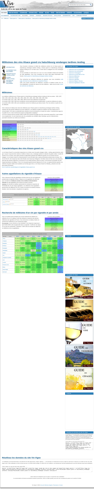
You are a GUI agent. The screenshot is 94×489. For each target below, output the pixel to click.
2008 (39, 134)
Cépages (32, 15)
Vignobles (38, 15)
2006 (48, 136)
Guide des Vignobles (74, 79)
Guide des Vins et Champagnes (76, 69)
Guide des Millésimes (74, 76)
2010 (50, 136)
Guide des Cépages (74, 77)
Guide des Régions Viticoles (76, 81)
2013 (55, 136)
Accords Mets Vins (15, 15)
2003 (41, 136)
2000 (27, 129)
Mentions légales (48, 485)
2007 (34, 131)
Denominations (67, 15)
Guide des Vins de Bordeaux (76, 71)
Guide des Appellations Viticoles (77, 82)
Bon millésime (38, 238)
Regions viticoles (47, 15)
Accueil (42, 485)
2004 (43, 136)
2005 (46, 136)
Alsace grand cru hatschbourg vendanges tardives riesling (38, 76)
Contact (61, 485)
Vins (73, 15)
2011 (50, 138)
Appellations (57, 15)
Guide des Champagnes (75, 72)
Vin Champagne (5, 15)
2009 (48, 138)
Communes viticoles (81, 15)
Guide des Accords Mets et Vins (77, 74)
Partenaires (55, 485)
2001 (37, 134)
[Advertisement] (17, 40)
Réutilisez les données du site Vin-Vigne (21, 458)
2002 (39, 136)
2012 (53, 136)
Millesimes (25, 15)
